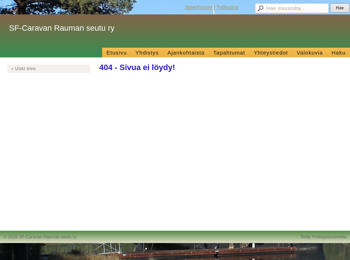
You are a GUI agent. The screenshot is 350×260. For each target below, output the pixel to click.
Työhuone (227, 7)
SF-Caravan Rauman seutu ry (61, 27)
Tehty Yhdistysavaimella (323, 236)
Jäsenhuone (198, 7)
